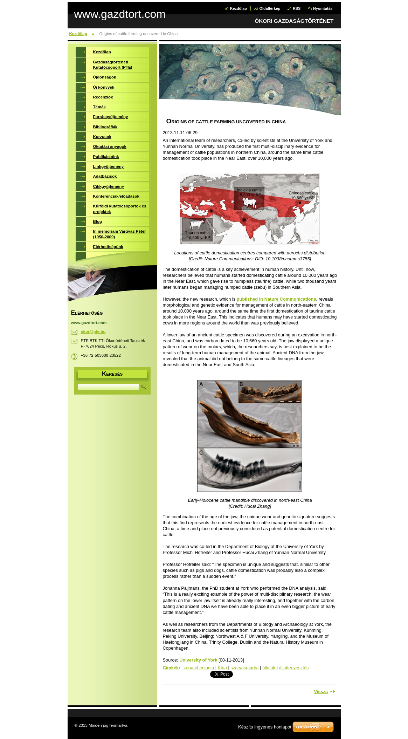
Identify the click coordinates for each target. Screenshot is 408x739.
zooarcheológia (199, 667)
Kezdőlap (238, 8)
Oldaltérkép (270, 8)
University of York (198, 660)
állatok (268, 667)
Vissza (321, 691)
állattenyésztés (294, 667)
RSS (296, 8)
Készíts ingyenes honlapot (264, 727)
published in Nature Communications (276, 299)
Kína (222, 667)
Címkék (171, 667)
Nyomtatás (323, 8)
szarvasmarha (244, 667)
